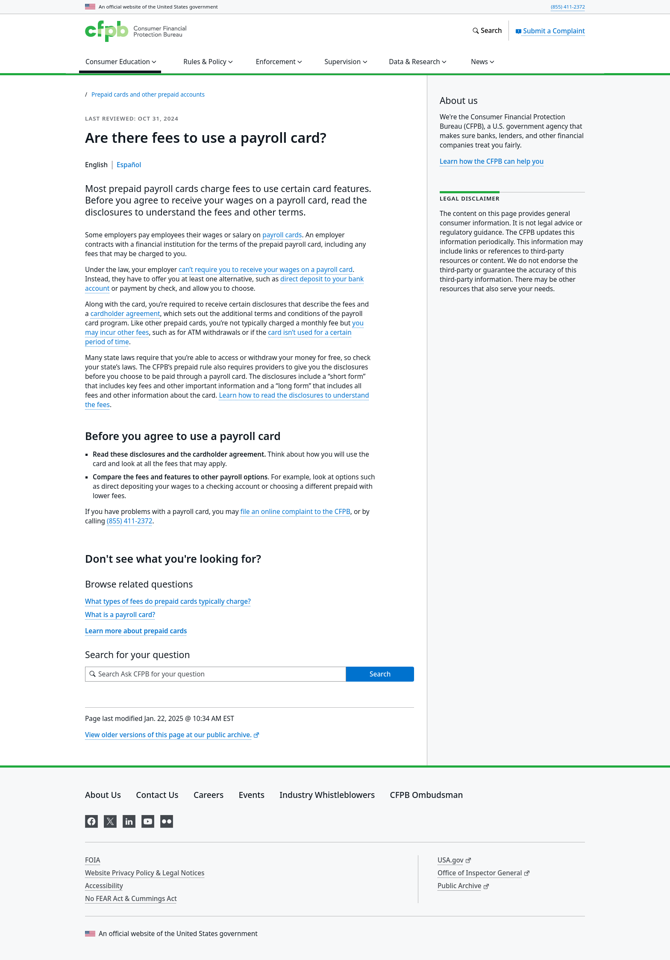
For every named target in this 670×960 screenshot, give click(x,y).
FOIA (92, 860)
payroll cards (282, 234)
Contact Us (157, 794)
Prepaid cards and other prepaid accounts (148, 94)
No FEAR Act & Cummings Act (131, 898)
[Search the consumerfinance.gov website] (487, 30)
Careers (208, 794)
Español (129, 164)
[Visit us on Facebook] (91, 820)
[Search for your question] (215, 674)
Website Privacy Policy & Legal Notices (144, 872)
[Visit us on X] (110, 820)
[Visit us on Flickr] (166, 820)
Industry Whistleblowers (327, 794)
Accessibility (104, 885)
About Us (103, 794)
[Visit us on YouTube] (147, 820)
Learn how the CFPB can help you (492, 161)
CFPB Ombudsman (426, 794)
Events (251, 794)
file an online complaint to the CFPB (295, 511)
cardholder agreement (125, 313)
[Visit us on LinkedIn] (129, 820)
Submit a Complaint (550, 31)
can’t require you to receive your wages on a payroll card (266, 269)
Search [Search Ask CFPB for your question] (380, 674)
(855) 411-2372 (568, 6)
